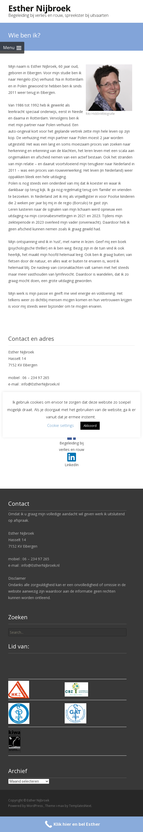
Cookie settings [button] (60, 425)
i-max (60, 806)
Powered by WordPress (26, 806)
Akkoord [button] (90, 425)
